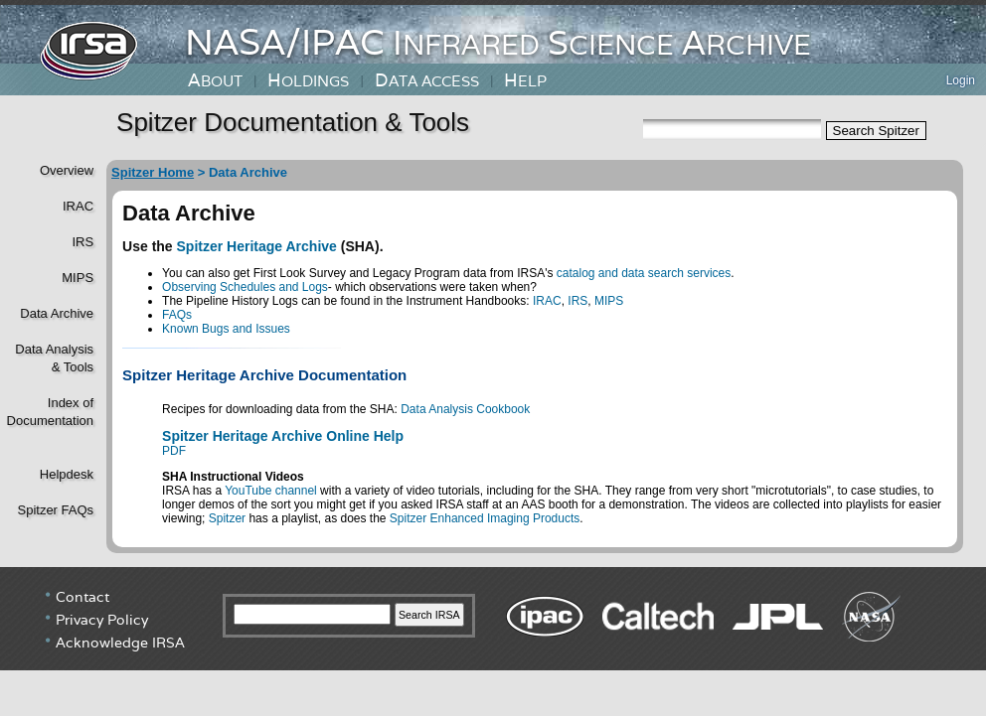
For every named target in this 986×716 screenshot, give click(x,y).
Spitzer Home (152, 172)
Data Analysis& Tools (54, 358)
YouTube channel (271, 491)
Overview (66, 170)
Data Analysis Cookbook (465, 409)
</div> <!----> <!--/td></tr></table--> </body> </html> (493, 641)
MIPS (77, 277)
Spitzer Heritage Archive (257, 246)
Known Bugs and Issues (226, 329)
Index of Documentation (48, 411)
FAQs (177, 315)
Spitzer (227, 518)
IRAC (78, 206)
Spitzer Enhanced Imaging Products (484, 518)
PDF (174, 451)
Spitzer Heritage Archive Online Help (283, 436)
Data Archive (56, 313)
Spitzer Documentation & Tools (292, 122)
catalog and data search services (644, 273)
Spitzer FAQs (55, 509)
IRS (82, 241)
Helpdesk (66, 474)
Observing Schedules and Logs (245, 287)
